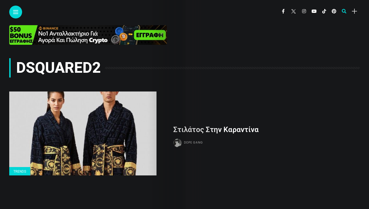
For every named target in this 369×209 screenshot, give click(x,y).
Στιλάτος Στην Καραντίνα (216, 129)
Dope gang (193, 142)
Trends (19, 171)
